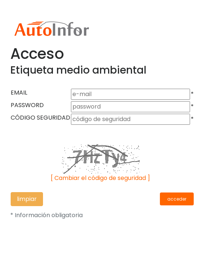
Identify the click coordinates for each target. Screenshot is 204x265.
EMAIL (19, 92)
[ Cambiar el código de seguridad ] (100, 178)
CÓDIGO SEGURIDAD (40, 117)
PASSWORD (27, 105)
